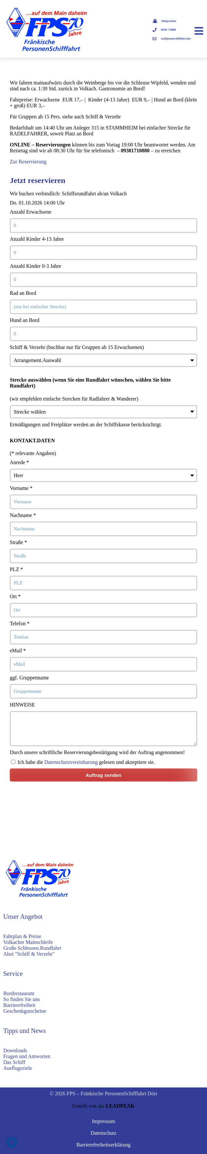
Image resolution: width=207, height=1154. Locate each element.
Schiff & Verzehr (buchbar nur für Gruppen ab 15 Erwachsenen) (77, 347)
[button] (11, 1142)
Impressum (103, 1121)
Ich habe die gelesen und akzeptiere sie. (86, 762)
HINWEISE (22, 704)
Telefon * (20, 623)
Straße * (18, 542)
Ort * (15, 596)
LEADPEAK (116, 1106)
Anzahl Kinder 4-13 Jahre (37, 239)
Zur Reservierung (28, 161)
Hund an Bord (24, 320)
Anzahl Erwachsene (31, 212)
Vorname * (21, 488)
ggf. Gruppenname (29, 677)
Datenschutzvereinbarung (70, 762)
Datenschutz (103, 1133)
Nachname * (23, 515)
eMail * (18, 650)
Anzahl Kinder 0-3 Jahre (35, 266)
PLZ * (16, 569)
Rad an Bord (23, 293)
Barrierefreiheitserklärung (103, 1144)
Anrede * (19, 462)
